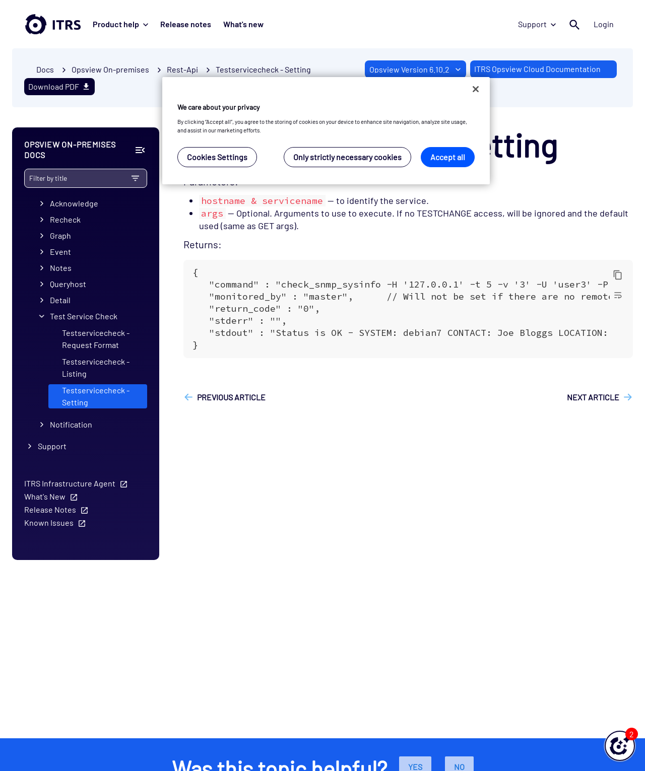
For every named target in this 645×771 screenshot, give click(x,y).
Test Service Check (83, 316)
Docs (45, 69)
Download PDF (59, 86)
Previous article (231, 397)
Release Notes (50, 509)
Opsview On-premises (110, 69)
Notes (61, 268)
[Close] (476, 89)
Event (60, 252)
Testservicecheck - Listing (96, 368)
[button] (620, 746)
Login (604, 24)
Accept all (447, 157)
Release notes (185, 24)
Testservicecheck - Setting (263, 69)
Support (537, 24)
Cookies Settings (217, 157)
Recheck (65, 220)
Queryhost (68, 284)
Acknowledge (74, 203)
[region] (326, 130)
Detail (60, 300)
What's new (243, 24)
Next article (593, 397)
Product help (120, 24)
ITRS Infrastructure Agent (69, 483)
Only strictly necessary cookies (347, 157)
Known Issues (49, 522)
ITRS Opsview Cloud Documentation (537, 69)
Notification (71, 424)
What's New (45, 496)
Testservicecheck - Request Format (96, 339)
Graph (60, 236)
